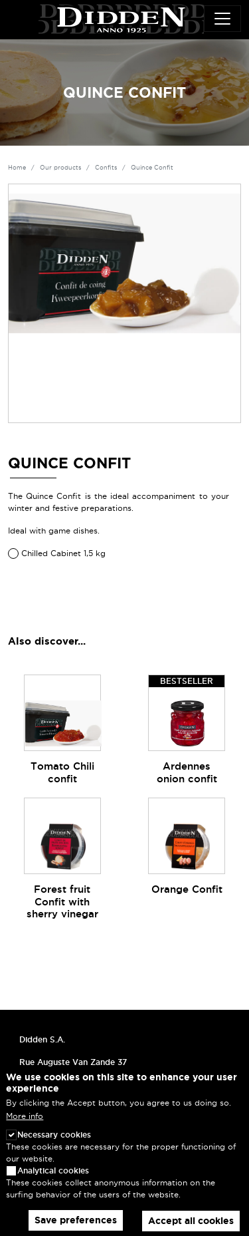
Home (17, 167)
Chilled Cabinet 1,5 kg (63, 553)
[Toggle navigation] (222, 18)
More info (24, 1126)
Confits (106, 167)
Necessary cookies (54, 1146)
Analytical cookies (53, 1181)
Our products (60, 167)
